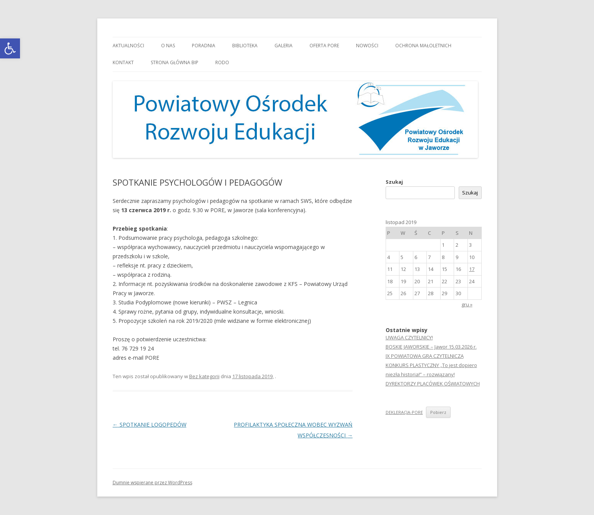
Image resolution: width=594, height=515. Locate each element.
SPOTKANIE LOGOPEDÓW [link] (149, 424)
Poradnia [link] (203, 45)
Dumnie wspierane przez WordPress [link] (152, 482)
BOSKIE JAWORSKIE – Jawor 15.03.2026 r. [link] (431, 346)
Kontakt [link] (123, 62)
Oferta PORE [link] (324, 45)
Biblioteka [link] (245, 45)
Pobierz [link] (438, 412)
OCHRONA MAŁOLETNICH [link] (423, 45)
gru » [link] (467, 304)
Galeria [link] (284, 45)
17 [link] (471, 269)
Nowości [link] (367, 45)
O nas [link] (168, 45)
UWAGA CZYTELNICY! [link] (409, 337)
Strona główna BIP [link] (174, 62)
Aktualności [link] (128, 45)
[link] (10, 48)
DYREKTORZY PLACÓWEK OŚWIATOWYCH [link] (433, 383)
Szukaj (394, 181)
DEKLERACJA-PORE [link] (404, 412)
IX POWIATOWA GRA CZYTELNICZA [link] (425, 355)
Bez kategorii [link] (204, 376)
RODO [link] (222, 62)
